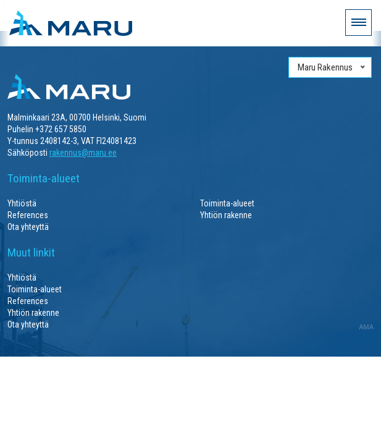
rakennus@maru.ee (83, 153)
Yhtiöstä (21, 203)
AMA (366, 327)
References (27, 215)
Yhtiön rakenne (226, 215)
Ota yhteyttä (28, 227)
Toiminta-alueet (227, 203)
